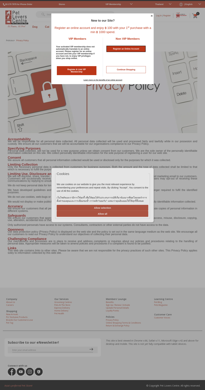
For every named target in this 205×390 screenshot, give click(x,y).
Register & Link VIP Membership (76, 70)
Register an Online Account (126, 49)
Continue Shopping (126, 69)
